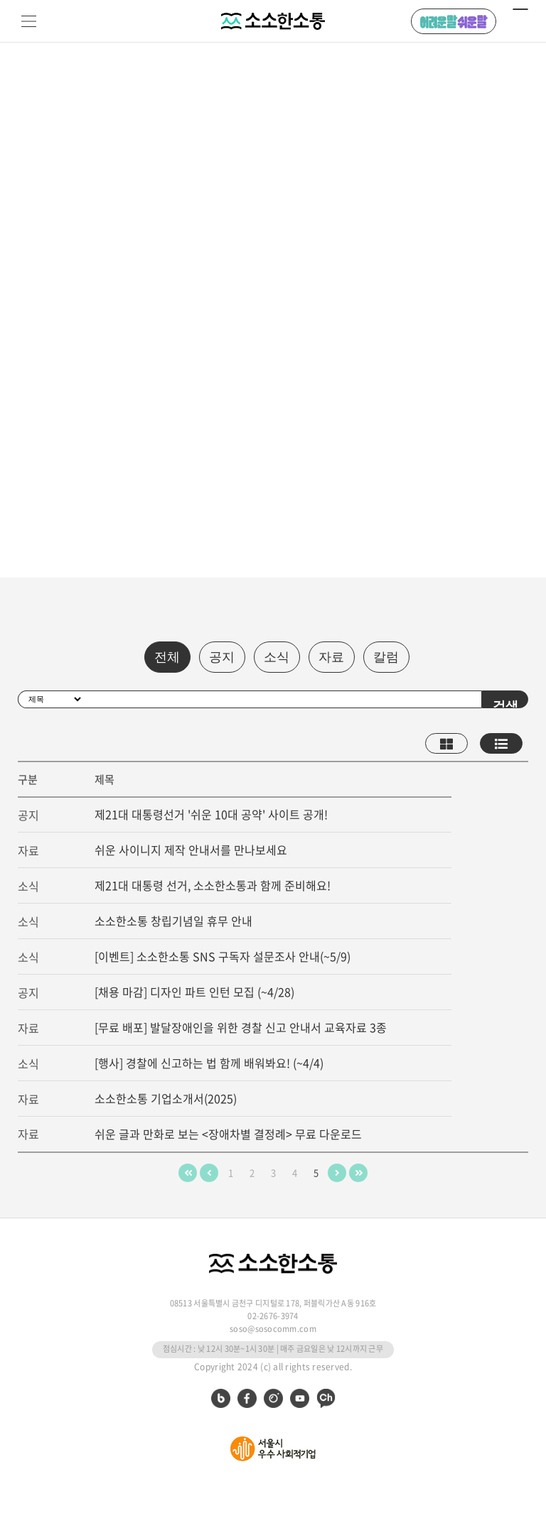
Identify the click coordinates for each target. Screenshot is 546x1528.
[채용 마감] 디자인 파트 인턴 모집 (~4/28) (194, 991)
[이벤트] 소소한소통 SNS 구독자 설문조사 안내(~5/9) (222, 956)
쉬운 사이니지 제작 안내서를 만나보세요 (191, 849)
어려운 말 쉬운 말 (453, 21)
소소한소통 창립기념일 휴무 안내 (173, 920)
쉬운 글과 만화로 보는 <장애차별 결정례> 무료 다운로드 (228, 1133)
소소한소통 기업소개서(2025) (166, 1098)
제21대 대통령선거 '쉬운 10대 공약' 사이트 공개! (211, 814)
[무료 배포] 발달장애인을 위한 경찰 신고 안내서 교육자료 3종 (241, 1027)
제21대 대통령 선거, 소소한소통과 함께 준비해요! (213, 885)
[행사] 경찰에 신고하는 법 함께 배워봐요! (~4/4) (209, 1062)
